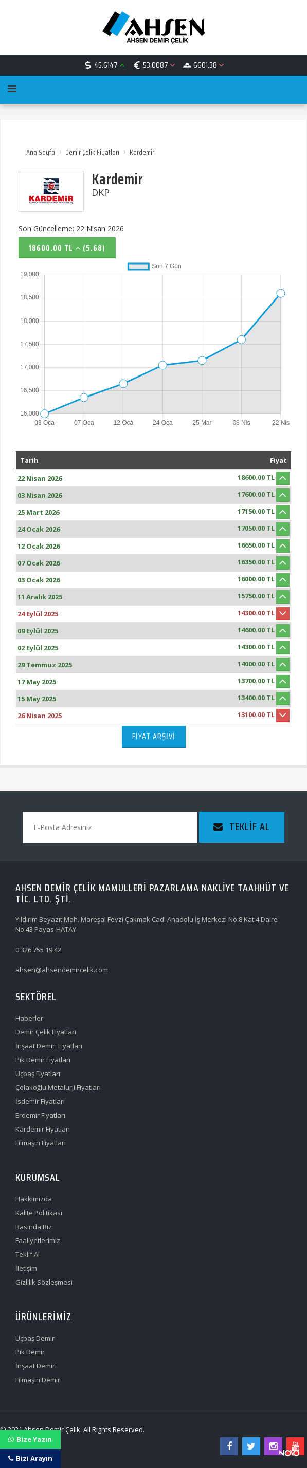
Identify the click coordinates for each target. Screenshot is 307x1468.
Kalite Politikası (38, 1212)
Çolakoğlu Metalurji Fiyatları (58, 1087)
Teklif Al (27, 1254)
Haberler (29, 1018)
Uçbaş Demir (35, 1338)
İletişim (26, 1268)
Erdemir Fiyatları (40, 1115)
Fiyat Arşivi (153, 736)
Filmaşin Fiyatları (40, 1142)
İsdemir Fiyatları (40, 1101)
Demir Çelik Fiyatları (92, 152)
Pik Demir (30, 1352)
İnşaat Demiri (36, 1365)
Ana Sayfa (40, 152)
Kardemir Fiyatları (42, 1129)
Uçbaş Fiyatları (37, 1073)
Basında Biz (33, 1226)
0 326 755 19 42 (38, 949)
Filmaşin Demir (37, 1379)
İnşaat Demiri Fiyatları (48, 1045)
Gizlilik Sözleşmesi (44, 1282)
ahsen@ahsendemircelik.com (61, 969)
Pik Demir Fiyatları (42, 1059)
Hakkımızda (33, 1198)
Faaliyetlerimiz (37, 1240)
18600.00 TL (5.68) (67, 247)
